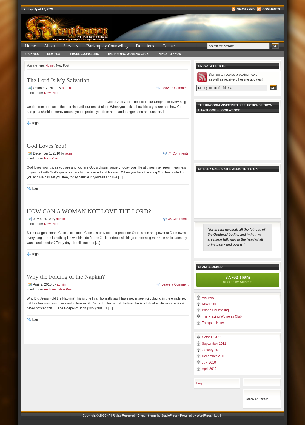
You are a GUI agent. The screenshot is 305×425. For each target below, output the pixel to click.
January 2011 (212, 350)
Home (30, 46)
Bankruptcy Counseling (107, 46)
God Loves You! (47, 145)
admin (66, 88)
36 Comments (178, 219)
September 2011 (214, 344)
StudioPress (169, 415)
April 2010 (209, 369)
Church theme (147, 415)
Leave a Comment (174, 88)
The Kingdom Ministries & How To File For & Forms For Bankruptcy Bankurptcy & (87, 23)
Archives (32, 53)
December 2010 (213, 356)
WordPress (204, 415)
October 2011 (212, 337)
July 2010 (209, 362)
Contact (169, 46)
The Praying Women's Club (128, 53)
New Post (54, 53)
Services (70, 46)
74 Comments (178, 153)
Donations (145, 46)
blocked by (238, 279)
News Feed (246, 9)
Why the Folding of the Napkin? (66, 276)
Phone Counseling (84, 53)
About (49, 46)
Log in (201, 383)
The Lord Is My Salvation (58, 80)
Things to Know (169, 53)
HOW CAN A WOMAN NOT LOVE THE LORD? (89, 211)
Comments (271, 9)
